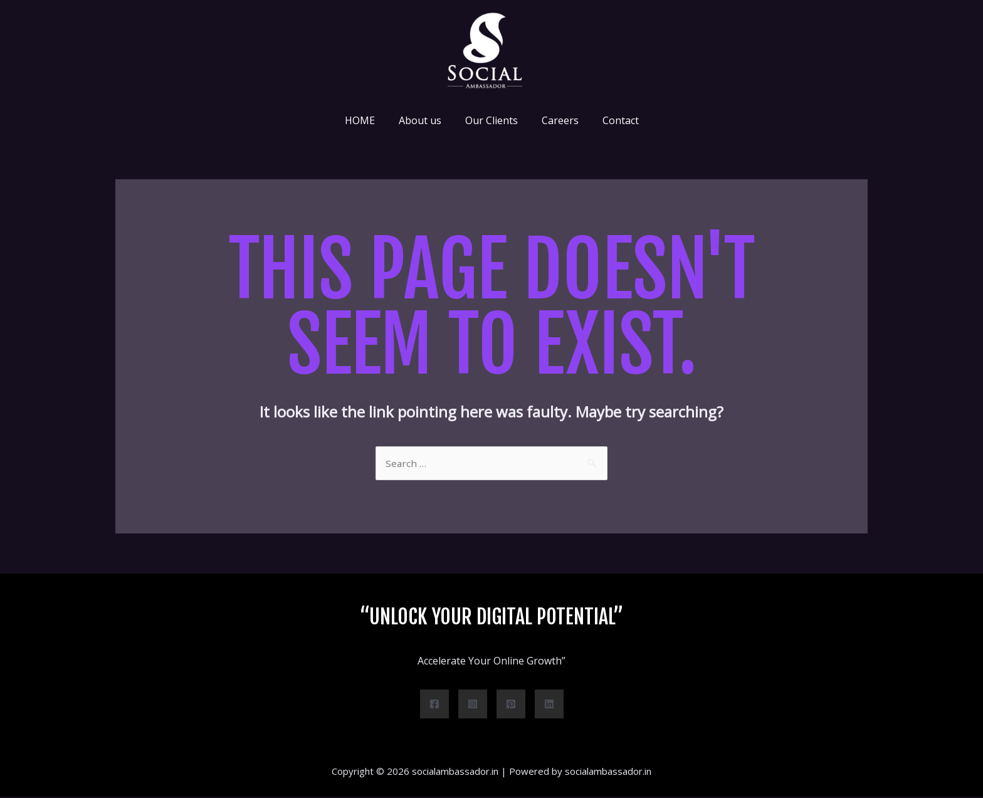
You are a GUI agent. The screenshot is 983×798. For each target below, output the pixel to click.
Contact (613, 120)
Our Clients (491, 120)
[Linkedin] (549, 705)
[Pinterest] (511, 705)
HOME (367, 120)
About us (423, 120)
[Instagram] (472, 705)
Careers (556, 120)
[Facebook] (434, 705)
